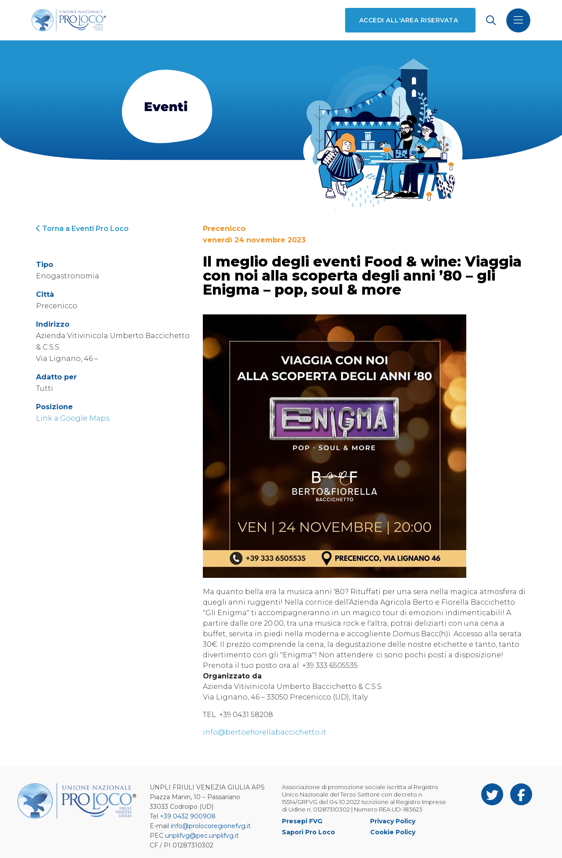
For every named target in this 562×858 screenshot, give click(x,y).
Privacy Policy (392, 821)
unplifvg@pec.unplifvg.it (202, 836)
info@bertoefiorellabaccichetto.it (264, 732)
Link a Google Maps (72, 418)
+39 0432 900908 (188, 816)
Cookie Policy (392, 832)
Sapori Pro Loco (308, 832)
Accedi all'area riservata (408, 20)
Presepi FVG (302, 821)
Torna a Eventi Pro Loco (82, 228)
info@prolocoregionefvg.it (211, 826)
